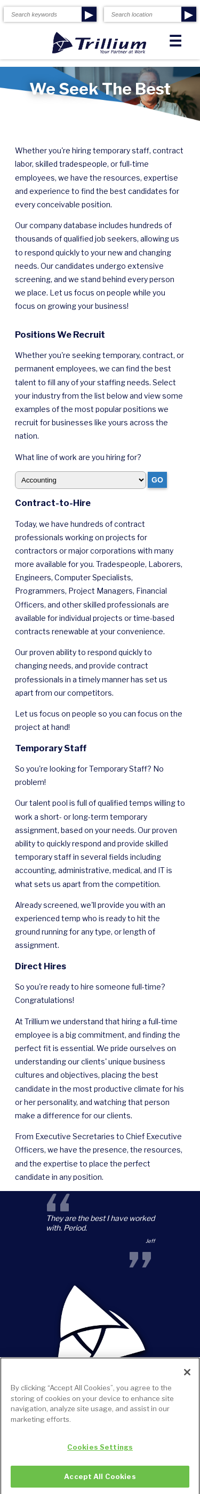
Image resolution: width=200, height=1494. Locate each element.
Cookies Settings (100, 1450)
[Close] (187, 1375)
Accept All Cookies (99, 1479)
